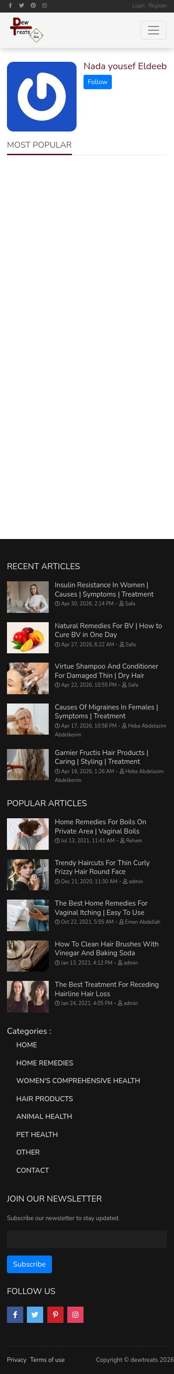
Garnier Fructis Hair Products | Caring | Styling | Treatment (101, 757)
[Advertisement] (87, 256)
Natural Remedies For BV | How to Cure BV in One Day (108, 630)
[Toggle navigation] (154, 30)
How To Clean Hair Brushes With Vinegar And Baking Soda (107, 949)
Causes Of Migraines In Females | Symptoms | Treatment (106, 712)
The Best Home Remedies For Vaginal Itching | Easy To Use (101, 908)
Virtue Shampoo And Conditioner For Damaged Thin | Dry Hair (106, 671)
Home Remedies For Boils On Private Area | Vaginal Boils (100, 826)
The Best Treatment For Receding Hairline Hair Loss (107, 989)
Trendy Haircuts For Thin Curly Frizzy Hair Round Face (102, 867)
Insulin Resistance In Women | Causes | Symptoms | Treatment (104, 589)
